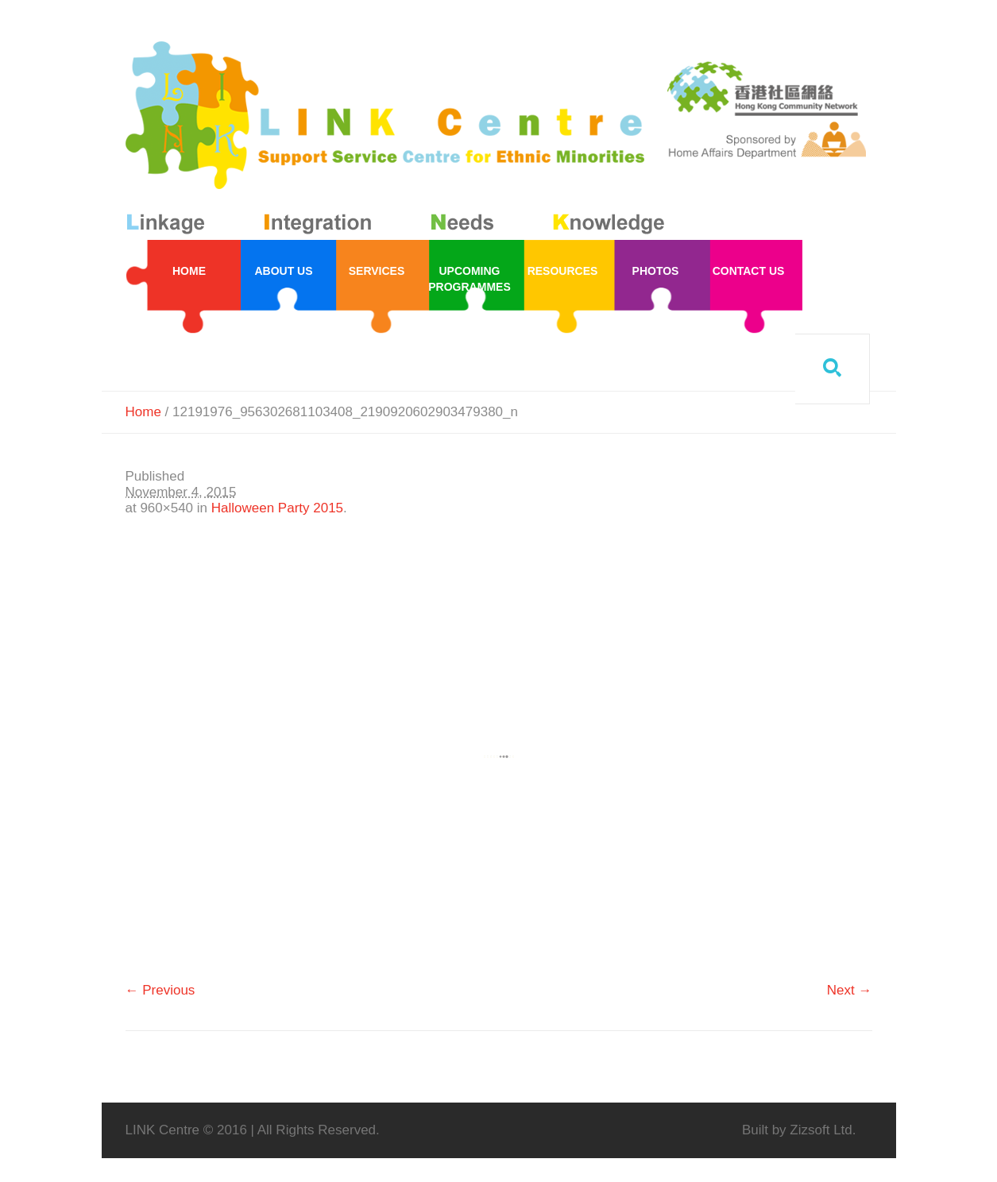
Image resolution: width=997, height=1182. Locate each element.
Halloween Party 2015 (277, 508)
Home (143, 411)
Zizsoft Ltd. (823, 1130)
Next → (849, 990)
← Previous (160, 990)
